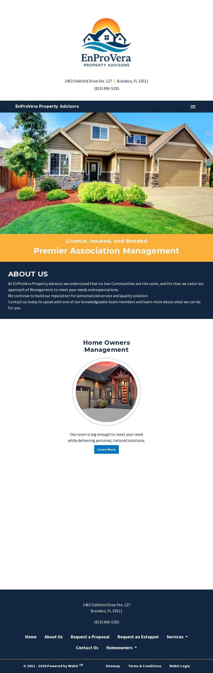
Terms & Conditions (144, 666)
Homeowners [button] (119, 647)
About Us (54, 637)
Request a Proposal (90, 637)
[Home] (106, 42)
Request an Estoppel (138, 637)
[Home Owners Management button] (106, 392)
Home (30, 637)
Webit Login (179, 666)
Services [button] (175, 637)
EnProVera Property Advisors (47, 106)
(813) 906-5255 (106, 88)
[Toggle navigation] (193, 106)
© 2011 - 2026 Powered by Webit (53, 665)
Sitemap (113, 666)
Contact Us (87, 647)
